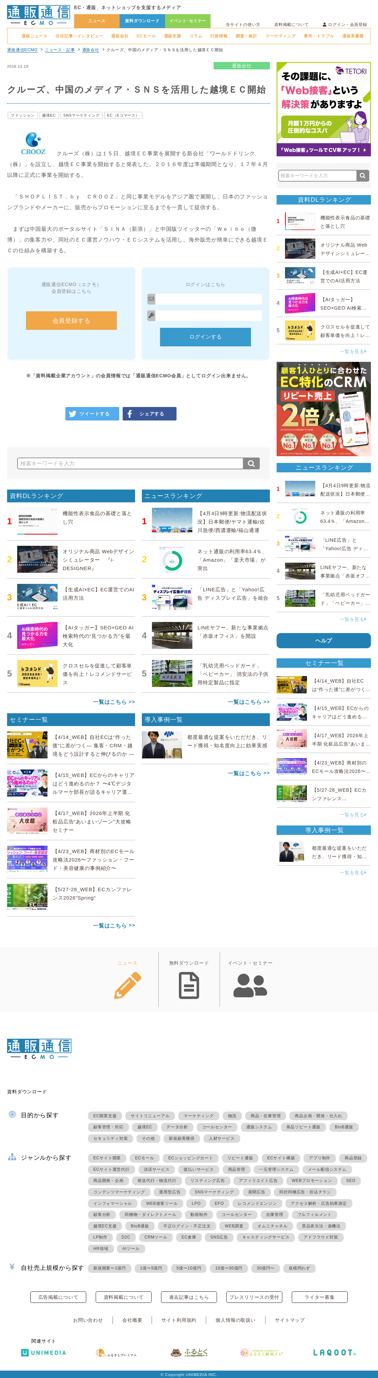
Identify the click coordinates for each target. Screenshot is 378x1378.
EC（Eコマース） (123, 115)
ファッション (23, 115)
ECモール (146, 36)
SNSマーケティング (81, 115)
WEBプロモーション (312, 1180)
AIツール (130, 1248)
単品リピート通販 (303, 1127)
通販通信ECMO (22, 50)
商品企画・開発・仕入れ (318, 1116)
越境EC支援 (105, 1226)
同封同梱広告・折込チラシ (305, 1192)
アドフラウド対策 (321, 1237)
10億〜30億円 (229, 1268)
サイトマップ (290, 1320)
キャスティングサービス (266, 1237)
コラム (195, 36)
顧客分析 (102, 1214)
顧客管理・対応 (108, 1127)
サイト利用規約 (178, 1320)
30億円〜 (266, 1268)
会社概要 (132, 1320)
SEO (350, 1180)
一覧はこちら (110, 702)
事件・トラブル (319, 36)
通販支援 (172, 36)
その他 (148, 1138)
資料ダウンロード (142, 21)
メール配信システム (327, 1169)
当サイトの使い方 (243, 25)
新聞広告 (256, 1192)
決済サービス (157, 1169)
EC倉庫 (189, 1237)
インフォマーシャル (112, 1203)
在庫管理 (274, 1214)
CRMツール (156, 1237)
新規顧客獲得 (182, 1138)
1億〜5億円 (151, 1268)
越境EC (49, 115)
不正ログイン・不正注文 (187, 1226)
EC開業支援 (105, 1116)
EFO (219, 1203)
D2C (126, 1237)
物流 (232, 1116)
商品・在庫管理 (266, 1116)
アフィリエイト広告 (258, 1180)
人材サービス (222, 1138)
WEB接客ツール (162, 1203)
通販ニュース (35, 36)
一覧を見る (353, 351)
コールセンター (217, 1127)
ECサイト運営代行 (111, 1169)
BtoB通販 (344, 1127)
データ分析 (177, 1127)
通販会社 (119, 36)
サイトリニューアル (150, 1116)
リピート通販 (240, 1158)
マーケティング (280, 36)
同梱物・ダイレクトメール (151, 1214)
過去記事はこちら (189, 1297)
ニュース (96, 21)
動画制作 (199, 1214)
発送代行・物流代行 (156, 1180)
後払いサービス (199, 1169)
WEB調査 (234, 1226)
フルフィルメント (314, 1214)
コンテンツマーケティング (119, 1192)
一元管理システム (276, 1169)
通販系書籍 (353, 36)
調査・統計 (246, 36)
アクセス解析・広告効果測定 (319, 1203)
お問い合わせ (88, 1320)
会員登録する (72, 320)
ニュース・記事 (60, 50)
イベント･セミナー (188, 21)
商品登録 (353, 1158)
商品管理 (236, 1169)
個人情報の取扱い (236, 1320)
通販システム (259, 1127)
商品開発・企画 (108, 1180)
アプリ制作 (319, 1158)
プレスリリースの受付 (254, 1297)
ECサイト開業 (107, 1158)
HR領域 (100, 1248)
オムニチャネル (272, 1226)
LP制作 (100, 1237)
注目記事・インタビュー (79, 36)
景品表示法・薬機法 (321, 1226)
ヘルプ (324, 641)
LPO (196, 1203)
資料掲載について (291, 25)
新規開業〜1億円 (109, 1268)
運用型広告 (170, 1192)
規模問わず (299, 1268)
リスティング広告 (207, 1180)
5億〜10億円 (189, 1268)
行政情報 (218, 36)
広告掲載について (58, 1297)
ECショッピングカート (190, 1158)
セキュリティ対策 (110, 1138)
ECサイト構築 (281, 1158)
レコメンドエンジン (257, 1203)
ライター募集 (320, 1297)
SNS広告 (219, 1237)
